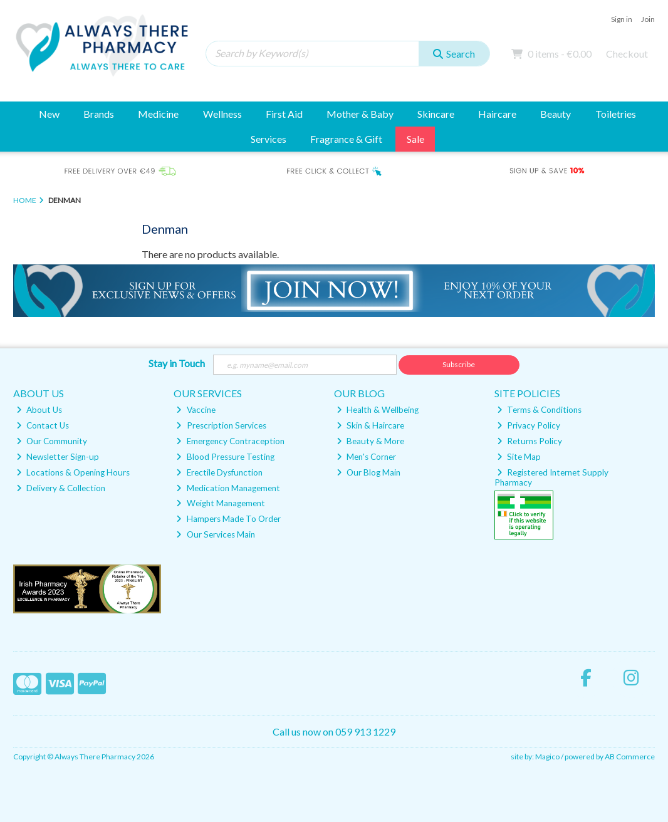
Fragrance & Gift (346, 139)
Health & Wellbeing (378, 410)
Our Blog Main (368, 472)
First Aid (284, 114)
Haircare (497, 114)
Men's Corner (366, 457)
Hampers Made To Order (228, 519)
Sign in (621, 19)
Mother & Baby (360, 114)
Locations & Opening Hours (73, 472)
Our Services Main (215, 534)
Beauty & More (370, 441)
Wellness (222, 114)
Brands (98, 114)
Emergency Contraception (230, 441)
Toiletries (615, 114)
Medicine (158, 114)
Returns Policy (529, 441)
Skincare (435, 114)
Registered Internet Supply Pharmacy (551, 477)
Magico (547, 756)
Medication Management (227, 488)
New (49, 114)
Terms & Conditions (539, 410)
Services (268, 139)
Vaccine (195, 410)
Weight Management (220, 503)
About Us (39, 410)
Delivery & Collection (60, 488)
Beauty (555, 114)
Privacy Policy (528, 425)
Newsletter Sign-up (57, 457)
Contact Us (42, 425)
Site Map (519, 457)
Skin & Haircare (370, 425)
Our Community (51, 441)
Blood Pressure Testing (225, 457)
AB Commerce (630, 756)
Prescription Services (221, 425)
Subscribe (458, 364)
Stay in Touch (177, 363)
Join (648, 19)
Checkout (627, 54)
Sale (415, 139)
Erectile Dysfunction (219, 472)
